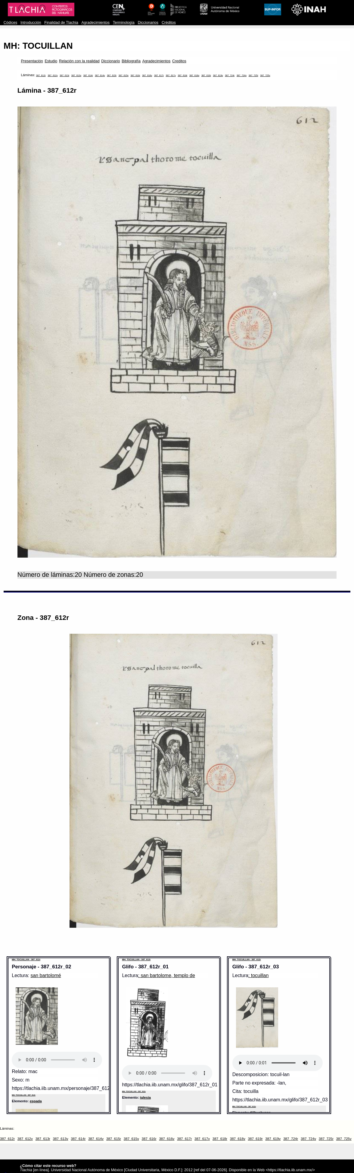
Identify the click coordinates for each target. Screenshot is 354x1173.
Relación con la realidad (79, 61)
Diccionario (110, 61)
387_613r (64, 75)
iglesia (145, 1097)
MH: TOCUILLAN (38, 46)
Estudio (51, 61)
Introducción (30, 22)
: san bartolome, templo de (166, 975)
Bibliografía (131, 61)
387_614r (88, 75)
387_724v (242, 75)
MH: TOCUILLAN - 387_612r (26, 959)
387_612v (52, 75)
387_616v (147, 75)
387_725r (253, 75)
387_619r (206, 75)
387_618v (194, 75)
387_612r (41, 75)
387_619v (218, 75)
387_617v (171, 75)
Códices (10, 22)
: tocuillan (258, 975)
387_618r (182, 75)
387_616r (135, 75)
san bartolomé (45, 975)
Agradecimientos (95, 22)
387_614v (100, 75)
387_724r (229, 75)
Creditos (179, 61)
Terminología (124, 22)
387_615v (124, 75)
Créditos (169, 22)
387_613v (76, 75)
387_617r (159, 75)
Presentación (32, 61)
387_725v (265, 75)
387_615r (111, 75)
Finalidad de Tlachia (61, 22)
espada (36, 1101)
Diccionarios (148, 22)
